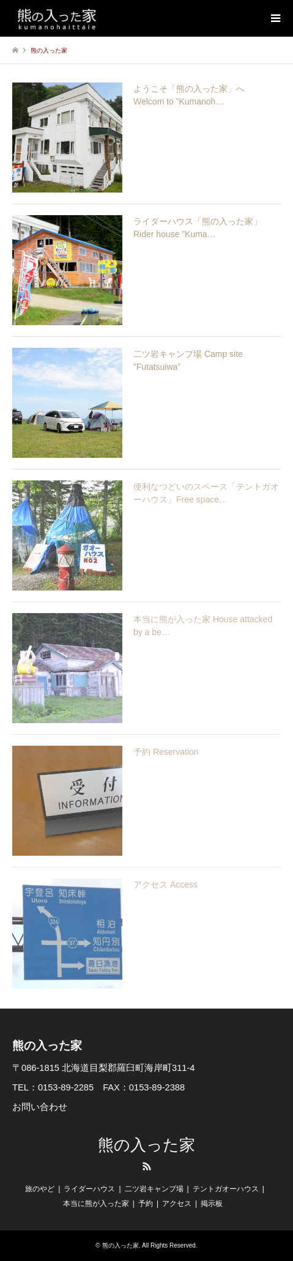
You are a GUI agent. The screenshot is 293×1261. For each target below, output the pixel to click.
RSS (147, 1166)
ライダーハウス (89, 1189)
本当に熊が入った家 (96, 1203)
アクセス (176, 1203)
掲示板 (212, 1203)
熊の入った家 (146, 1145)
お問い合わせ (39, 1107)
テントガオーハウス (226, 1189)
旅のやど (39, 1189)
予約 (145, 1203)
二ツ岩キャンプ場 (154, 1189)
